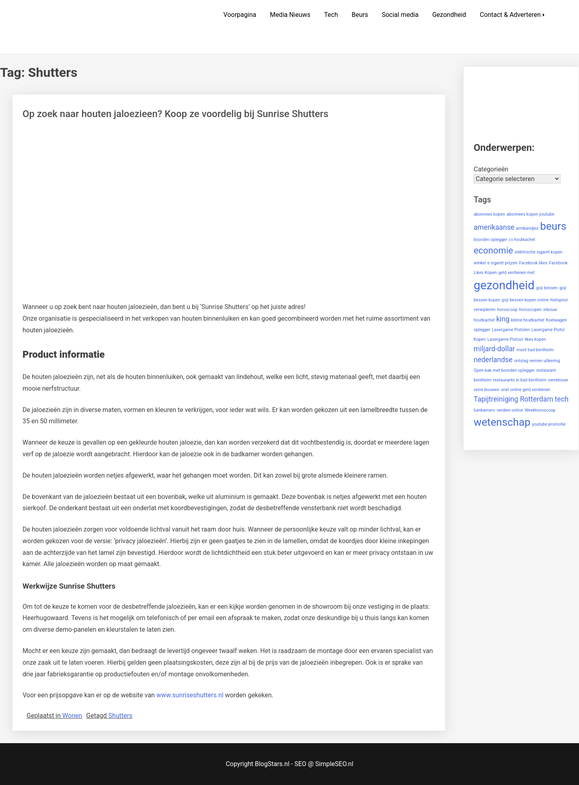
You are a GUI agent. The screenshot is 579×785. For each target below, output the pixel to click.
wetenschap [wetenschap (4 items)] (502, 422)
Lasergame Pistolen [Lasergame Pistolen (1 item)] (511, 329)
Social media (400, 15)
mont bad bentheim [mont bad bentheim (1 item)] (535, 349)
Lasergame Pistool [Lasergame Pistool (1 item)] (505, 339)
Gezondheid (449, 15)
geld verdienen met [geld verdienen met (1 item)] (517, 272)
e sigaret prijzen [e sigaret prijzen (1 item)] (502, 263)
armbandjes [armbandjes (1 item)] (527, 228)
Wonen (72, 715)
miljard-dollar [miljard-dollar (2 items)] (494, 349)
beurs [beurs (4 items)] (553, 226)
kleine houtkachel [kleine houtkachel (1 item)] (527, 320)
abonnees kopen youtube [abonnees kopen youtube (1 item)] (530, 214)
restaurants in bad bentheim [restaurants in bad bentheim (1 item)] (519, 380)
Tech (331, 15)
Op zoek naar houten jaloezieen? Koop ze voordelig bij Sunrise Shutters (176, 114)
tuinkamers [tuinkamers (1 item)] (484, 410)
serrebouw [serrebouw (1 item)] (558, 380)
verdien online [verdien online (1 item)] (510, 410)
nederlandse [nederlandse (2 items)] (493, 360)
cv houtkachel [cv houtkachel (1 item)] (522, 239)
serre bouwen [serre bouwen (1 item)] (486, 389)
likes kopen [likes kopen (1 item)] (535, 339)
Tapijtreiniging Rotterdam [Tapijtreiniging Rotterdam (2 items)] (513, 399)
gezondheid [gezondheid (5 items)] (504, 285)
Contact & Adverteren (510, 15)
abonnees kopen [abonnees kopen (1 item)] (489, 214)
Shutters (121, 715)
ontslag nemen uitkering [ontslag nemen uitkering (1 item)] (537, 360)
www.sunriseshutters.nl (190, 695)
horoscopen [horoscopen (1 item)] (530, 309)
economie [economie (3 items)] (493, 250)
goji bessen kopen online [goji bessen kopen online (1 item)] (525, 300)
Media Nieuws (290, 15)
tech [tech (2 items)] (562, 399)
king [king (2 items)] (502, 319)
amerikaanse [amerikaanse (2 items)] (494, 227)
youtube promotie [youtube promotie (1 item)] (548, 424)
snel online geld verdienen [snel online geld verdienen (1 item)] (525, 389)
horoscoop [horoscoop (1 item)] (507, 309)
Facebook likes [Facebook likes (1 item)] (533, 263)
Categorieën (491, 169)
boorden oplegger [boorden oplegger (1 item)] (490, 239)
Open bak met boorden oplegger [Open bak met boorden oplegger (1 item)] (504, 370)
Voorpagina (240, 15)
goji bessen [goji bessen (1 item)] (547, 288)
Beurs (359, 15)
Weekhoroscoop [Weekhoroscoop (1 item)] (540, 410)
